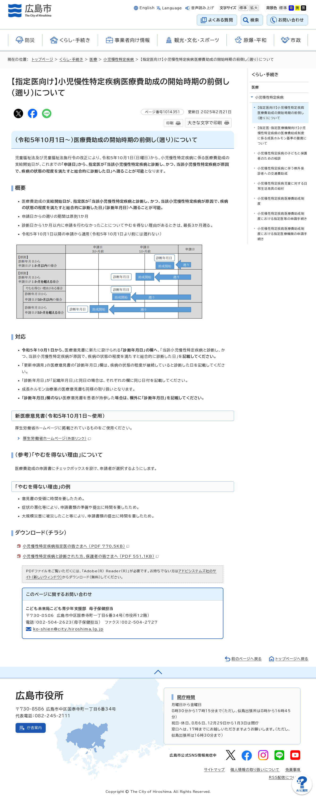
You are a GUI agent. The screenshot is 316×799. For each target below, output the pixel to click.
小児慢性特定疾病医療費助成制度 (281, 201)
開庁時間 (186, 697)
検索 (254, 20)
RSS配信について (285, 777)
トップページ (42, 59)
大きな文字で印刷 (205, 123)
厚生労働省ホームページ (57, 438)
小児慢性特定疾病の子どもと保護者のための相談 (282, 156)
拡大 (253, 8)
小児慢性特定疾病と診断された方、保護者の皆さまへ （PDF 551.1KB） (91, 556)
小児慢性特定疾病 (118, 59)
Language (172, 8)
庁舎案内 (34, 728)
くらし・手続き (71, 59)
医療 (93, 59)
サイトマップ (214, 769)
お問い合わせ (291, 20)
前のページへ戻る (246, 659)
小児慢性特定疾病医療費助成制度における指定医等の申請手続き (282, 216)
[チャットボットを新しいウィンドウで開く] (302, 793)
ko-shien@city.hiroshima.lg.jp (68, 629)
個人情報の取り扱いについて (255, 769)
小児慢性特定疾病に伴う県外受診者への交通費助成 (281, 171)
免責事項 (293, 769)
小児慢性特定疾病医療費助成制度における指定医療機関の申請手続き (282, 234)
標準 (242, 8)
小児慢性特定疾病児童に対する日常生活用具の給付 (282, 186)
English (147, 8)
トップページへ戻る (291, 659)
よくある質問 (220, 20)
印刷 (169, 123)
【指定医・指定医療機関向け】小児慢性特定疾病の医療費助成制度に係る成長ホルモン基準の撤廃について (282, 135)
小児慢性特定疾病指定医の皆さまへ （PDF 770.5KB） (76, 546)
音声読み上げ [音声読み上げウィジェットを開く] (202, 8)
